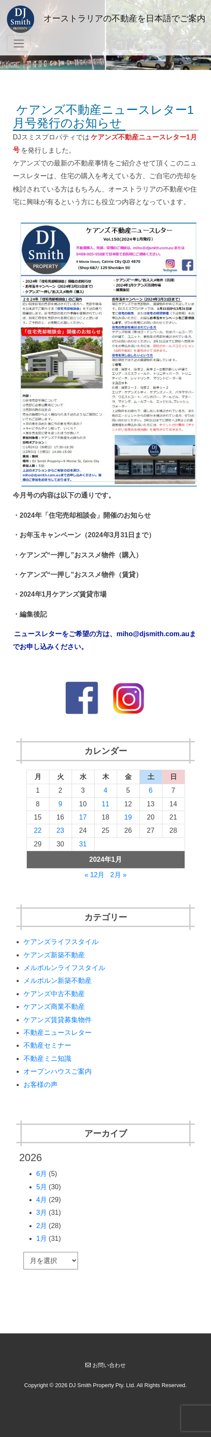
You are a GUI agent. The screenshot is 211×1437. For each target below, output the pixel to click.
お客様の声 (40, 1084)
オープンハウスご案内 (57, 1071)
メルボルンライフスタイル (64, 967)
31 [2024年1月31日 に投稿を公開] (83, 844)
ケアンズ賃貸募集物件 (57, 1019)
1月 (41, 1238)
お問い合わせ (105, 1365)
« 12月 (94, 874)
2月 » (118, 874)
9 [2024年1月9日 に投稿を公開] (60, 804)
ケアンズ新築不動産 (54, 955)
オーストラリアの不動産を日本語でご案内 (106, 19)
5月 (41, 1187)
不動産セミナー (47, 1045)
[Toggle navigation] (19, 43)
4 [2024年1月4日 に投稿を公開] (105, 790)
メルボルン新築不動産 (57, 980)
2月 (41, 1225)
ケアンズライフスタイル (60, 941)
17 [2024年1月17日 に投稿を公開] (83, 817)
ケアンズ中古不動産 (54, 993)
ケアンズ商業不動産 (54, 1006)
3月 (41, 1212)
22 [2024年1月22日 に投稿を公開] (38, 830)
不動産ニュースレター (57, 1032)
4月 (41, 1199)
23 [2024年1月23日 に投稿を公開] (60, 830)
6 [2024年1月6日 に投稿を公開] (151, 790)
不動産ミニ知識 (47, 1058)
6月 (41, 1173)
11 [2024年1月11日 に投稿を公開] (106, 804)
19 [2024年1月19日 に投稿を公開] (128, 817)
